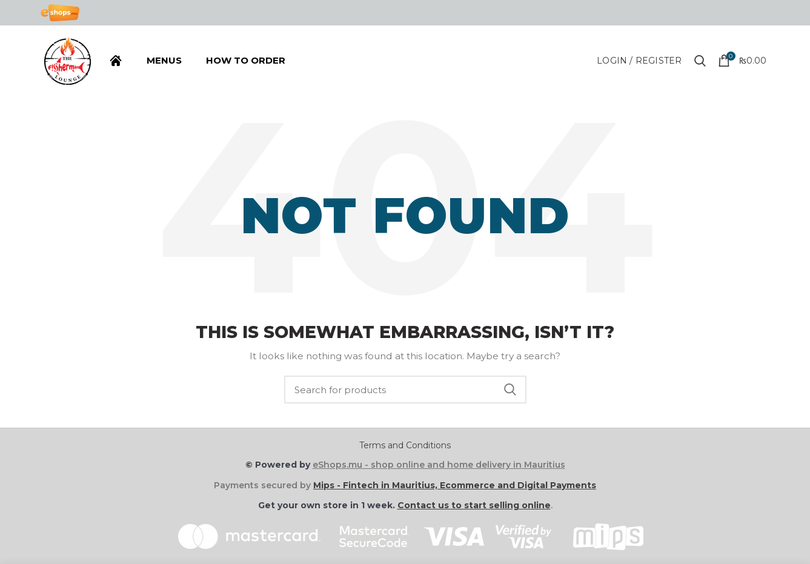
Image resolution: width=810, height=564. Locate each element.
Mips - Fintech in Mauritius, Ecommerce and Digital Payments (454, 485)
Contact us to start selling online (474, 505)
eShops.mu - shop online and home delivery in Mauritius (439, 464)
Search (510, 389)
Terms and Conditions (405, 445)
